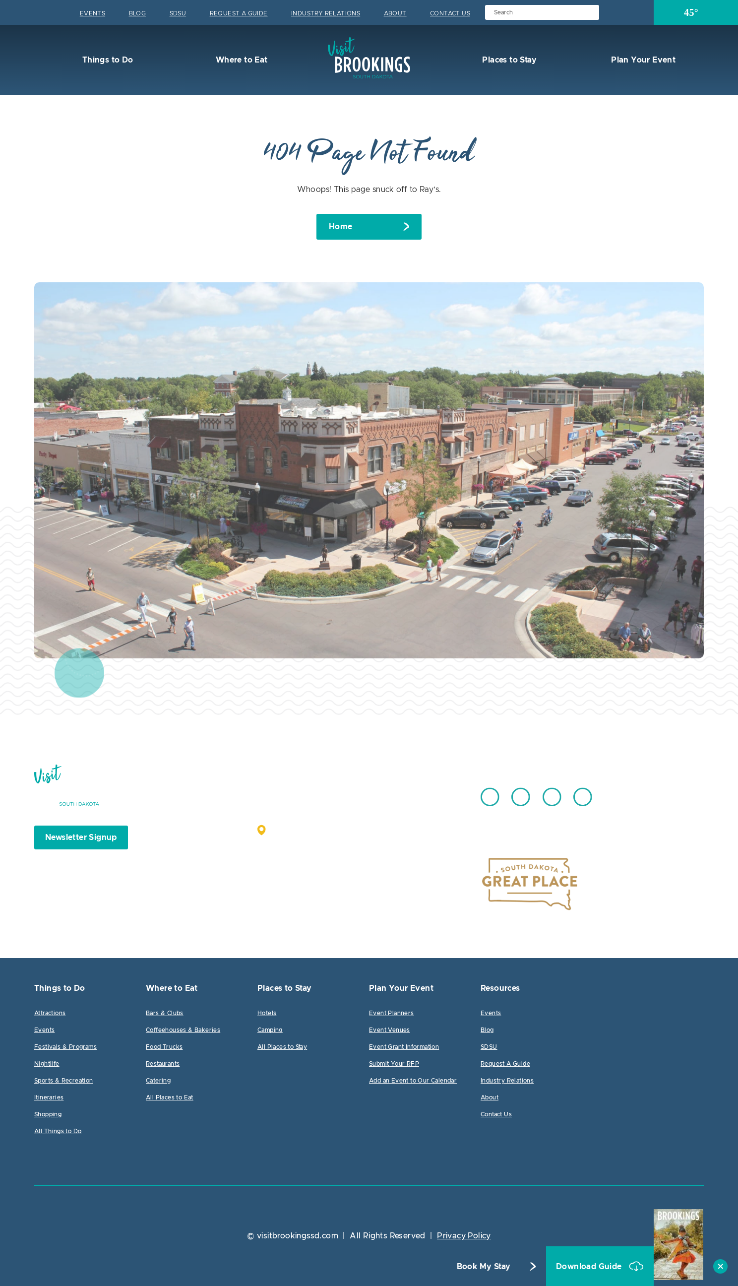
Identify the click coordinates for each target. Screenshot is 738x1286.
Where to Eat (240, 60)
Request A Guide (239, 13)
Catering (158, 1081)
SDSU (178, 13)
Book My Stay (484, 1267)
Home (341, 227)
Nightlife (47, 1064)
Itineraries (48, 1097)
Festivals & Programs (65, 1047)
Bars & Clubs (165, 1013)
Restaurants (163, 1064)
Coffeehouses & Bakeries (183, 1030)
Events (92, 13)
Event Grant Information (404, 1047)
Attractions (49, 1013)
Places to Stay (508, 60)
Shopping (48, 1114)
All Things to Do (57, 1131)
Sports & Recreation (63, 1081)
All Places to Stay (282, 1047)
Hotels (266, 1013)
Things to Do (106, 60)
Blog (137, 13)
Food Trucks (164, 1047)
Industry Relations (325, 13)
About (395, 13)
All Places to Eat (169, 1097)
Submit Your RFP (394, 1064)
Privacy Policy (464, 1236)
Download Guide (590, 1267)
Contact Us (450, 13)
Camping (270, 1030)
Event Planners (391, 1013)
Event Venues (389, 1030)
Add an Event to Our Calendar (413, 1081)
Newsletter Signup (81, 837)
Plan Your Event (642, 60)
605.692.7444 (393, 792)
